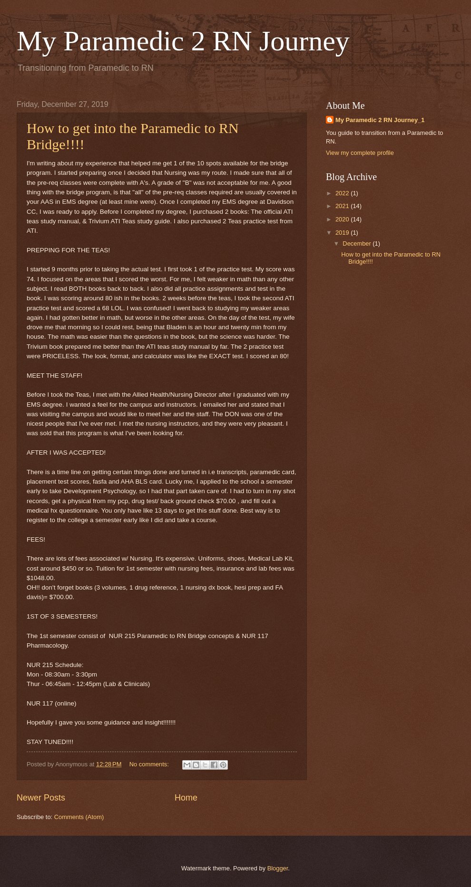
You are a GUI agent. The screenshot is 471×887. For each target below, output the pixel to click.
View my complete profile (360, 152)
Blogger (277, 868)
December (358, 243)
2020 (343, 219)
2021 (343, 206)
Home (186, 797)
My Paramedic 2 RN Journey (183, 41)
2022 (343, 193)
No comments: (150, 764)
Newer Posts (41, 797)
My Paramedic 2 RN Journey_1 (380, 120)
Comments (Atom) (79, 816)
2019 (343, 232)
